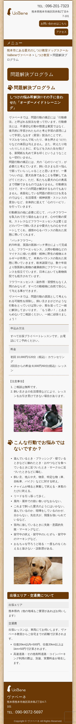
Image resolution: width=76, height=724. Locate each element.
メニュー (14, 43)
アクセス (61, 31)
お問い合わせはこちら (54, 23)
